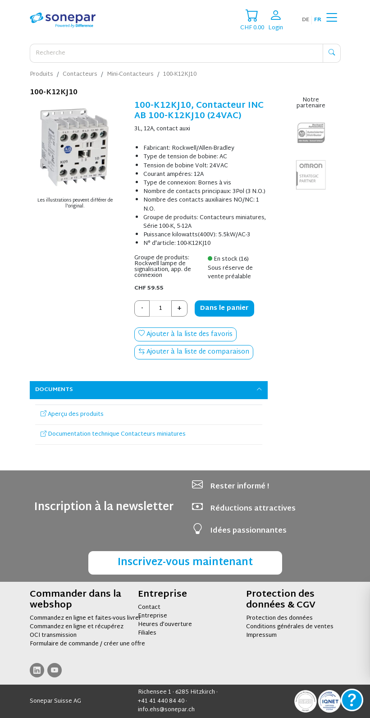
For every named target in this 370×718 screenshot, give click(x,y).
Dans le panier (224, 308)
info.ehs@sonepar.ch (166, 709)
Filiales (147, 633)
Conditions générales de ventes (289, 626)
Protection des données (279, 618)
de (305, 19)
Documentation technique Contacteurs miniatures (113, 434)
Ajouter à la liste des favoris (185, 334)
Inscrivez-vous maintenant (185, 562)
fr (317, 19)
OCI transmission (53, 635)
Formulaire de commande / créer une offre (87, 644)
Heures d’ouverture (165, 624)
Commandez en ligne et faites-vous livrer (85, 618)
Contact (149, 607)
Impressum (261, 635)
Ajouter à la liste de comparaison (193, 352)
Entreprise (152, 616)
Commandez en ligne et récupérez (76, 626)
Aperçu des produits (72, 414)
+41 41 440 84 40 (161, 701)
